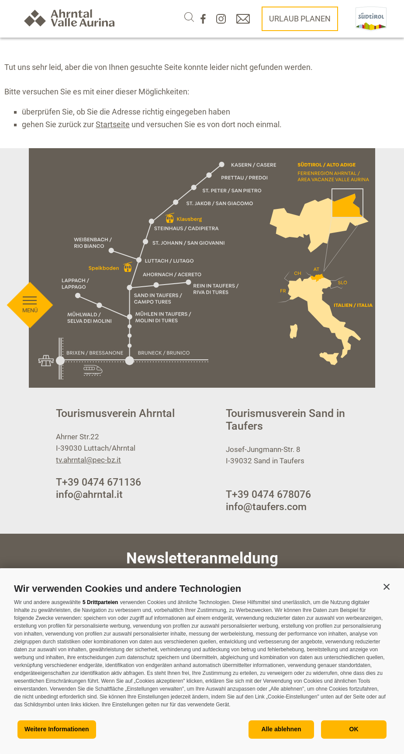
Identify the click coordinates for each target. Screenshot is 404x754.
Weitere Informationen (56, 729)
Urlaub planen (300, 18)
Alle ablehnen (281, 729)
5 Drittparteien (100, 602)
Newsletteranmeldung (202, 558)
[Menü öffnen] (30, 281)
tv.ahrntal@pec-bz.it (88, 459)
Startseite (113, 124)
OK (354, 729)
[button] (386, 586)
